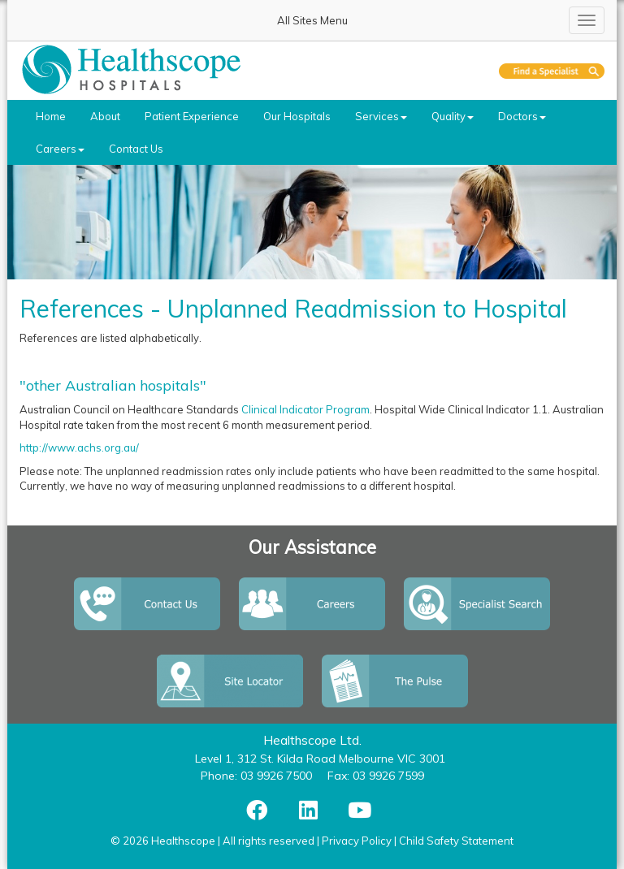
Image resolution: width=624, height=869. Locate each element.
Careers (60, 148)
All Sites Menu (312, 20)
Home (51, 116)
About (105, 116)
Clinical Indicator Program (305, 409)
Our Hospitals (297, 116)
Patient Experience (192, 116)
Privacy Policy (357, 840)
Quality (452, 116)
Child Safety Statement (456, 840)
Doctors (522, 116)
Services (381, 116)
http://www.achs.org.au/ (79, 447)
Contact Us (136, 148)
